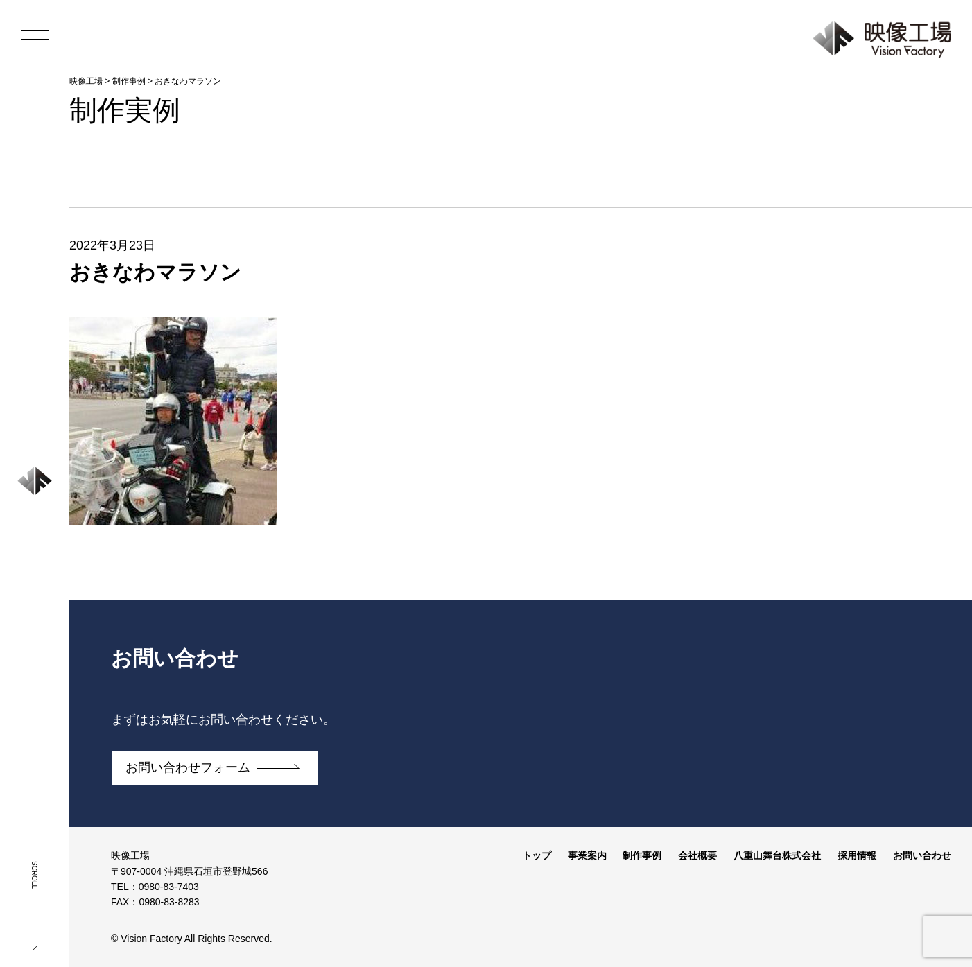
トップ (536, 855)
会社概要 (697, 855)
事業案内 (587, 855)
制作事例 (642, 855)
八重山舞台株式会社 (777, 855)
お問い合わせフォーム (187, 767)
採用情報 (857, 855)
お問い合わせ (922, 855)
